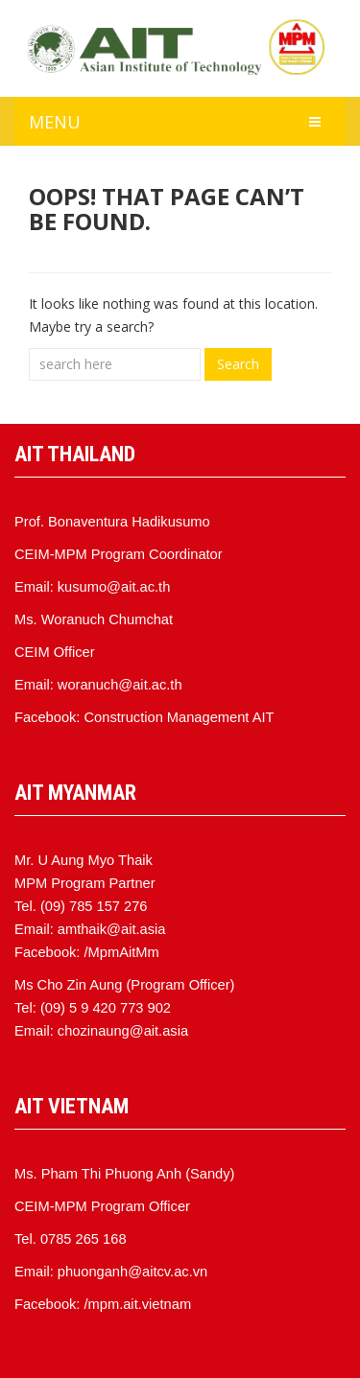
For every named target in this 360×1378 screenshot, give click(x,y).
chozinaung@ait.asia (123, 1031)
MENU (55, 121)
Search (238, 364)
